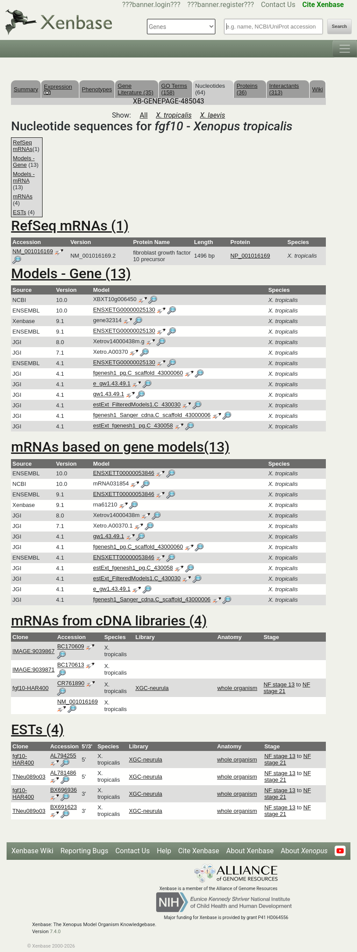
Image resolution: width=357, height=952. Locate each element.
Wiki (317, 89)
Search (339, 26)
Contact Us (278, 4)
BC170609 (70, 646)
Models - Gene (24, 161)
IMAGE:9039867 (33, 651)
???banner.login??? (151, 4)
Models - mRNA (24, 177)
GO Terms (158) (174, 89)
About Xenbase (250, 851)
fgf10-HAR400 (30, 688)
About (304, 851)
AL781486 (63, 772)
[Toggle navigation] (344, 48)
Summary (26, 89)
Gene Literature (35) (136, 89)
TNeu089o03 (28, 776)
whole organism (237, 688)
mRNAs (22, 196)
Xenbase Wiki (32, 851)
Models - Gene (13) (71, 273)
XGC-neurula (152, 688)
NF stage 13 (279, 684)
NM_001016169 (32, 251)
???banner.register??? (220, 4)
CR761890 (70, 683)
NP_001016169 (250, 255)
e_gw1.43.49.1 (111, 384)
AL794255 (63, 755)
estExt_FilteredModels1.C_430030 (136, 405)
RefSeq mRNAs (22, 145)
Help (164, 851)
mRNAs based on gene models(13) (120, 446)
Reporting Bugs (84, 851)
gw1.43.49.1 (108, 394)
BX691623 (63, 807)
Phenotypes (97, 89)
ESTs (19, 212)
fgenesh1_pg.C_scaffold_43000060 (138, 373)
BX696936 (63, 790)
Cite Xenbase (198, 851)
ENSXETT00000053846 (123, 473)
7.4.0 (55, 931)
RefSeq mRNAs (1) (70, 225)
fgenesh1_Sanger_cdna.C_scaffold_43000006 (152, 415)
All (143, 115)
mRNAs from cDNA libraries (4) (109, 620)
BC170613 (70, 665)
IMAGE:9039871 (33, 669)
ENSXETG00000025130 (124, 310)
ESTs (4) (37, 729)
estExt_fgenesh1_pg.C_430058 (133, 426)
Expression (58, 89)
